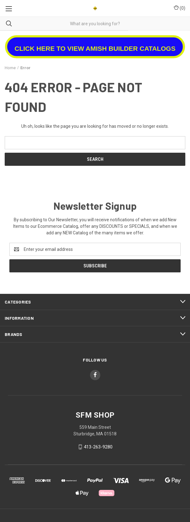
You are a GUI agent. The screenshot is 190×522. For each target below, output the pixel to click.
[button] (95, 44)
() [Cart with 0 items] (179, 8)
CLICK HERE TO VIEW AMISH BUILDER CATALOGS (95, 48)
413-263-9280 (98, 447)
